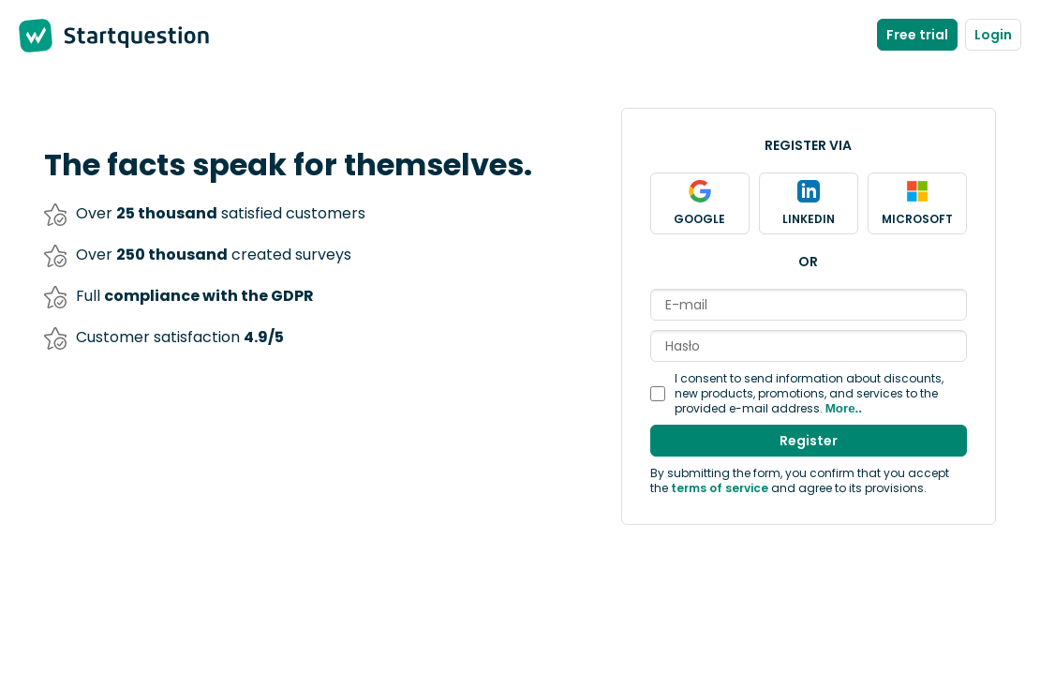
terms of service (719, 488)
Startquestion (136, 35)
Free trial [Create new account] (917, 34)
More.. (843, 408)
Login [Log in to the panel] (993, 34)
